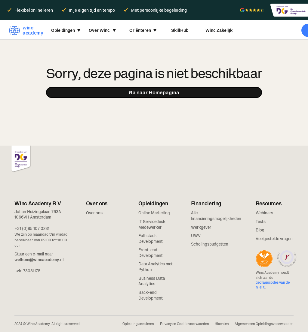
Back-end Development (150, 295)
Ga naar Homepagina (154, 92)
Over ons (94, 212)
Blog (260, 230)
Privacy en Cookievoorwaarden (184, 324)
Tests (261, 221)
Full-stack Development (150, 238)
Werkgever (201, 227)
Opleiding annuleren (138, 324)
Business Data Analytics (151, 281)
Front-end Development (150, 252)
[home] (25, 30)
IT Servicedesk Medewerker (151, 224)
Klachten (222, 324)
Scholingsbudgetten (209, 244)
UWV (196, 235)
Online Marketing (154, 212)
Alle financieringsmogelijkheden (216, 215)
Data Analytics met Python (155, 266)
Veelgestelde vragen (274, 238)
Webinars (264, 212)
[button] (66, 30)
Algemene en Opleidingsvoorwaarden (264, 324)
